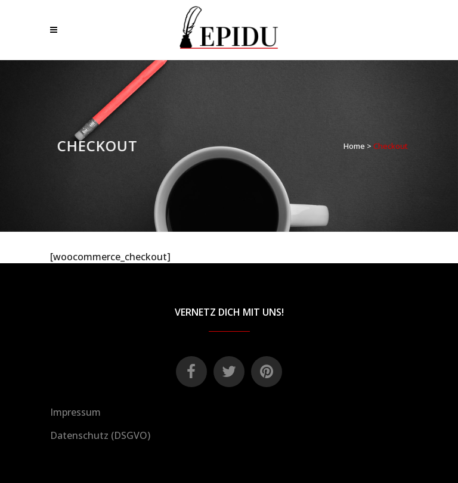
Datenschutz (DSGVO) (100, 435)
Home (354, 146)
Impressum (75, 412)
